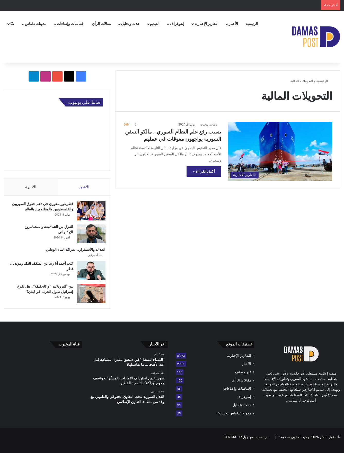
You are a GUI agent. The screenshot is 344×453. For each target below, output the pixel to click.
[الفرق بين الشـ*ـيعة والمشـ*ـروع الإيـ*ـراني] (89, 238)
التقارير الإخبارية (206, 24)
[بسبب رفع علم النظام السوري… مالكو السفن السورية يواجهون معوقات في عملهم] (280, 151)
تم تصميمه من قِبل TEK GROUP (246, 444)
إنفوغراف (177, 24)
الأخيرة (30, 187)
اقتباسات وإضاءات (70, 24)
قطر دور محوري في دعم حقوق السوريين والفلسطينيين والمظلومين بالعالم (44, 211)
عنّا (12, 24)
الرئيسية (251, 24)
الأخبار (233, 24)
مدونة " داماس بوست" (234, 420)
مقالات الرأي (101, 24)
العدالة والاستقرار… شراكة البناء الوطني (73, 254)
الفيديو (155, 24)
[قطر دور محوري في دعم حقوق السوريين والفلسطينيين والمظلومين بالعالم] (89, 213)
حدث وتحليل (130, 24)
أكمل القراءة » (204, 171)
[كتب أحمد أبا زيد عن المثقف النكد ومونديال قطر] (89, 275)
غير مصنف (243, 379)
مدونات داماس (36, 24)
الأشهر (84, 187)
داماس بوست (208, 124)
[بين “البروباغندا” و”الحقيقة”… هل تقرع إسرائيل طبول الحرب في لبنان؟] (89, 297)
